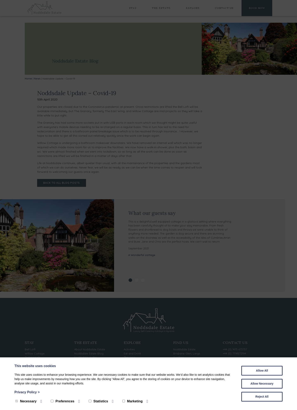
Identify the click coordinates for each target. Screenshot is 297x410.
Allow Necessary (261, 383)
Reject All (261, 396)
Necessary (26, 401)
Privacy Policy (27, 392)
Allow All (262, 370)
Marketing (132, 401)
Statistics (98, 401)
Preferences (62, 401)
